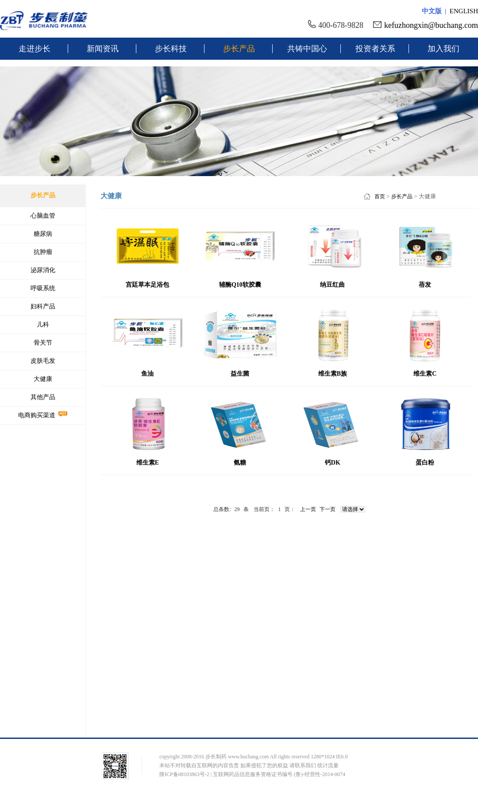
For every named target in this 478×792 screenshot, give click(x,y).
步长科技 (171, 48)
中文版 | (436, 11)
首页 (379, 196)
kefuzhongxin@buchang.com (431, 25)
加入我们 (443, 48)
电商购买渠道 (42, 415)
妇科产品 (43, 306)
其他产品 (43, 397)
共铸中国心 (307, 48)
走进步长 (34, 48)
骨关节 (43, 342)
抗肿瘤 (43, 252)
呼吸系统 (43, 288)
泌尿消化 (43, 270)
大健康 (43, 379)
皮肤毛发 (43, 361)
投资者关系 (375, 48)
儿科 (43, 324)
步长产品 (239, 48)
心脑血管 (43, 215)
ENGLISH (464, 11)
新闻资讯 (103, 48)
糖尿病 (43, 234)
